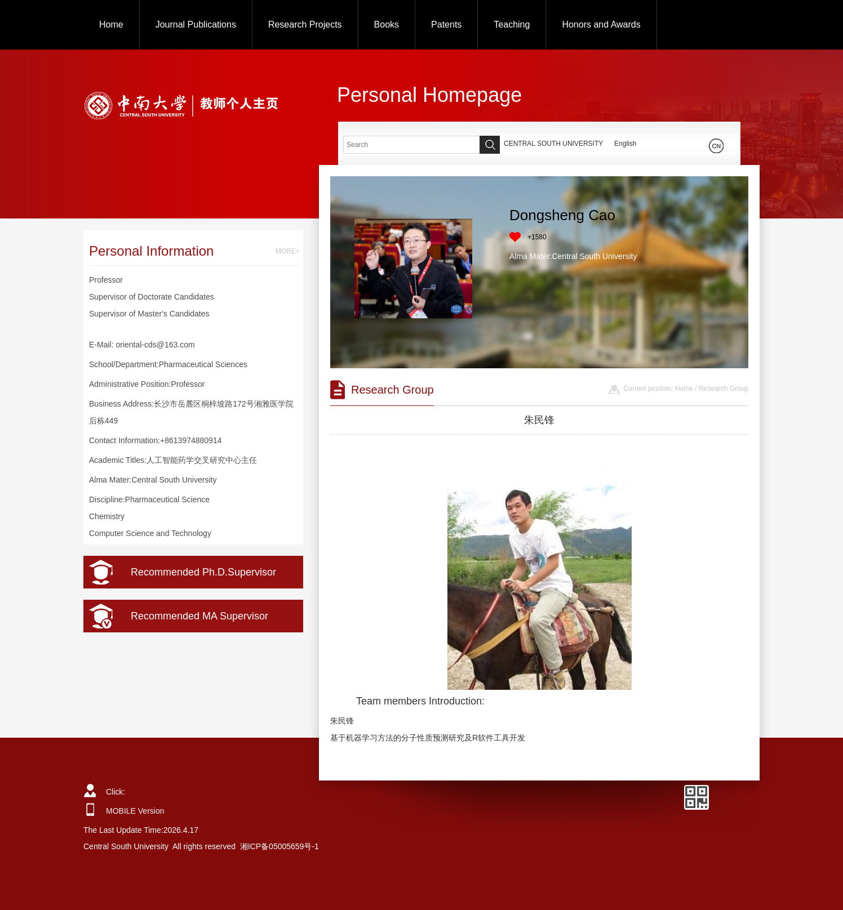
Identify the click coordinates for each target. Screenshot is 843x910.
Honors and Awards (601, 24)
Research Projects (305, 24)
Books (386, 24)
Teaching (512, 24)
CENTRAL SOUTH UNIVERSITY (553, 144)
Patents (446, 24)
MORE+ (288, 251)
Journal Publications (196, 24)
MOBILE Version (135, 810)
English (625, 144)
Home (111, 24)
